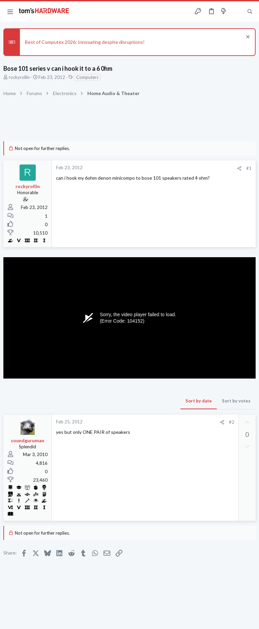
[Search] (250, 12)
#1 (249, 168)
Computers (87, 77)
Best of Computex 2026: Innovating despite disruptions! (85, 42)
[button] (10, 11)
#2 (231, 422)
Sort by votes (236, 400)
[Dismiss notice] (247, 37)
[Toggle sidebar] (236, 11)
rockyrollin (19, 77)
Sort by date (198, 400)
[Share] (239, 168)
